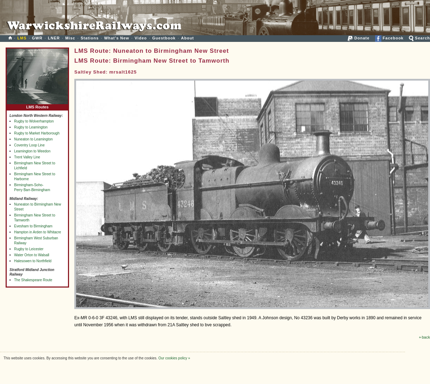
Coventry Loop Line (29, 145)
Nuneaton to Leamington (33, 139)
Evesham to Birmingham (33, 226)
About (187, 38)
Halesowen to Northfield (32, 261)
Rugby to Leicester (28, 249)
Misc (70, 38)
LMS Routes (37, 105)
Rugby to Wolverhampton (34, 121)
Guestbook (163, 38)
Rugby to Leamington (31, 127)
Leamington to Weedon (32, 151)
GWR (37, 38)
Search (419, 38)
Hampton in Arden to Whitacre (37, 232)
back (424, 337)
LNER (54, 38)
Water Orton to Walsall (31, 255)
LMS (21, 38)
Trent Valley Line (27, 157)
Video (141, 38)
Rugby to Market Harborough (37, 133)
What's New (116, 38)
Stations (90, 38)
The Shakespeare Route (33, 280)
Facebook (389, 38)
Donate (358, 38)
